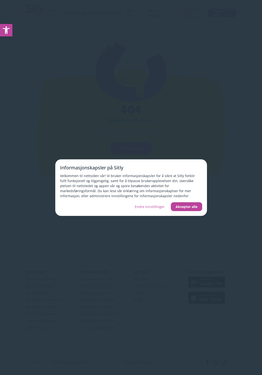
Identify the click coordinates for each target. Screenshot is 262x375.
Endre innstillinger (150, 206)
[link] (6, 30)
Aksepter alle (186, 206)
